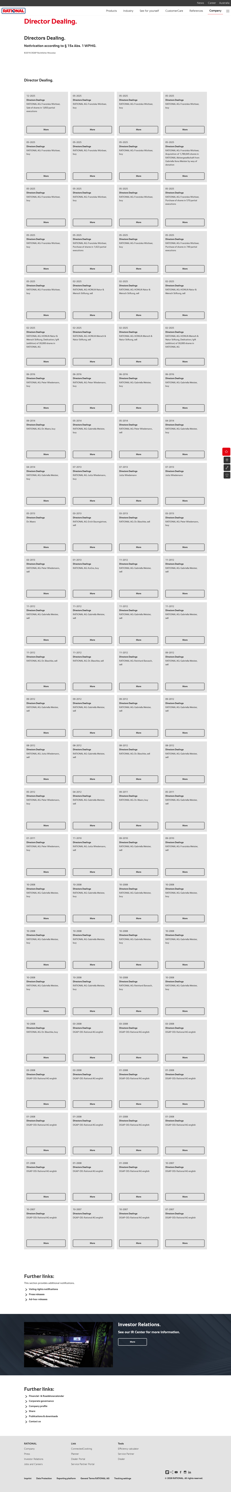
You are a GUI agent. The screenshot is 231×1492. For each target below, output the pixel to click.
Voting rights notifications (43, 1289)
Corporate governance (41, 1401)
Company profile (38, 1406)
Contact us (35, 1421)
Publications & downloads (43, 1416)
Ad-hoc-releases (38, 1299)
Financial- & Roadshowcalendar (46, 1396)
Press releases (36, 1294)
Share (32, 1411)
